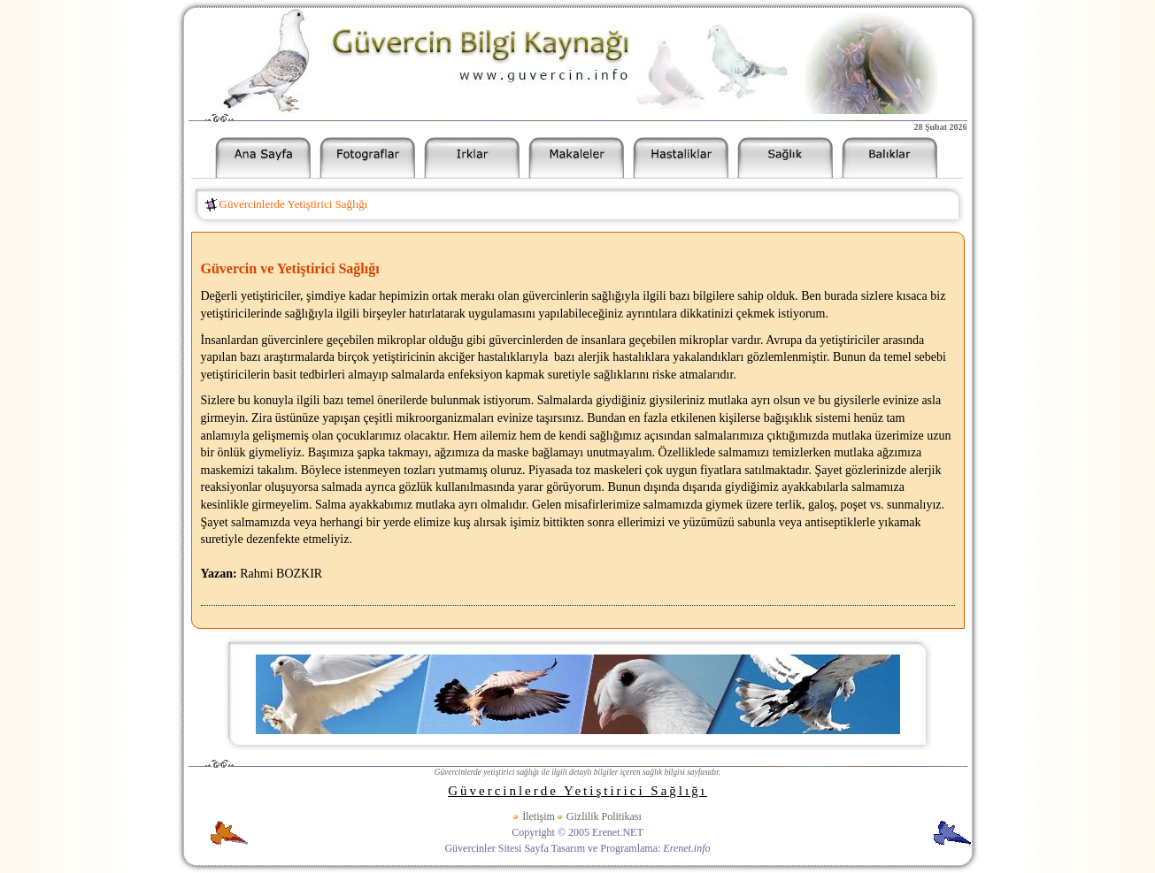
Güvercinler (263, 157)
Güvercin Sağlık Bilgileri (785, 157)
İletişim (538, 816)
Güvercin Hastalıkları (680, 157)
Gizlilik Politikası (604, 816)
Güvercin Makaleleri (576, 157)
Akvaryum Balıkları (889, 157)
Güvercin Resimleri (367, 157)
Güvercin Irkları (472, 157)
